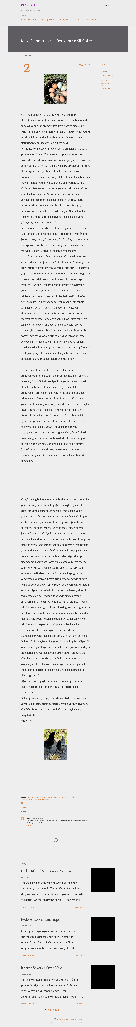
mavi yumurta (105, 83)
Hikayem (64, 19)
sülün (102, 85)
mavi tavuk (104, 80)
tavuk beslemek (105, 88)
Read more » (79, 907)
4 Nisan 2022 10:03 (37, 818)
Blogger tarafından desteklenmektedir (68, 1019)
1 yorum (31, 1004)
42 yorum (31, 955)
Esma (28, 818)
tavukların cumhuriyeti (107, 91)
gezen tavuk (104, 78)
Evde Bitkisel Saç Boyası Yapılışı (46, 871)
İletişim (77, 19)
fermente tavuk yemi (107, 75)
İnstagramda (48, 19)
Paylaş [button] (103, 64)
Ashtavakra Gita (28, 19)
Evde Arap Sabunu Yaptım (42, 919)
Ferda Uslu (27, 5)
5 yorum (31, 907)
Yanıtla (29, 826)
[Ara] (107, 5)
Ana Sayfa (91, 19)
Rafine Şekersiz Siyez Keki (41, 967)
